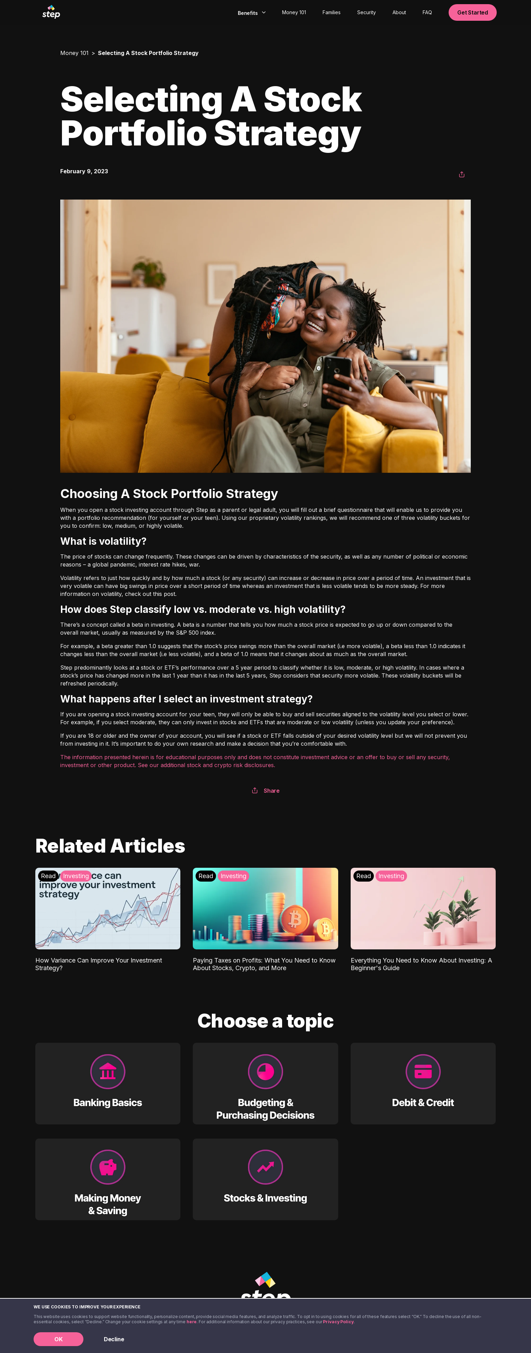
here (192, 1321)
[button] (462, 175)
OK (58, 1339)
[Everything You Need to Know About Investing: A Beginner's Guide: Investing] (423, 920)
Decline (114, 1339)
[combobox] (251, 12)
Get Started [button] (473, 12)
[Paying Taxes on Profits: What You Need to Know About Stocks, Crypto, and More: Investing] (265, 920)
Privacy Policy (338, 1321)
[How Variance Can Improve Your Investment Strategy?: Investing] (107, 920)
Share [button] (265, 791)
